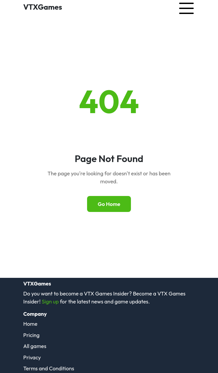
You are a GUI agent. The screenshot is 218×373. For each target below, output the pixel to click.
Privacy (32, 357)
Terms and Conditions (48, 368)
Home (30, 323)
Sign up (50, 301)
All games (34, 346)
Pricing (31, 335)
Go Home (109, 204)
